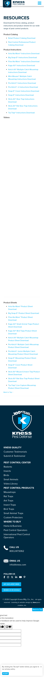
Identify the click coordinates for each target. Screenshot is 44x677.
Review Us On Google (12, 590)
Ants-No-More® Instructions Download (23, 53)
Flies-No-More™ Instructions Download (23, 61)
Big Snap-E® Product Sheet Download (23, 313)
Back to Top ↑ (8, 392)
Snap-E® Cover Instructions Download (23, 91)
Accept (5, 673)
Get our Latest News (11, 584)
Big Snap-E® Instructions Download (22, 57)
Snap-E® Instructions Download (21, 95)
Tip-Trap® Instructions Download (21, 113)
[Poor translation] (8, 627)
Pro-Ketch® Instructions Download (22, 83)
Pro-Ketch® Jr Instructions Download (23, 87)
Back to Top (37, 609)
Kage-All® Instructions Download (21, 65)
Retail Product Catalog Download (21, 38)
